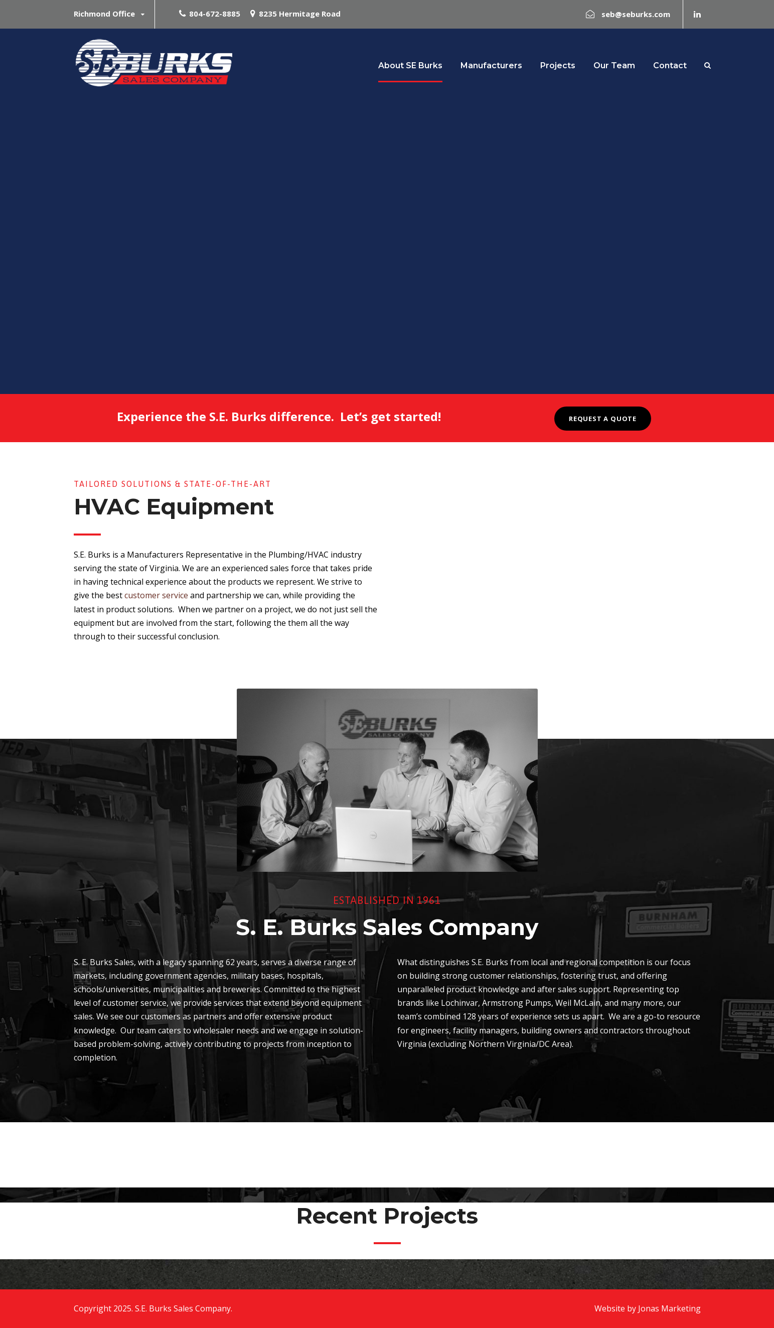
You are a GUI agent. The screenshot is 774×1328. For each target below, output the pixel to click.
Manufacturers (491, 65)
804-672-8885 (214, 14)
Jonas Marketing (669, 1308)
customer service (156, 595)
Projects (557, 65)
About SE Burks (410, 65)
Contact (670, 65)
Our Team (614, 65)
